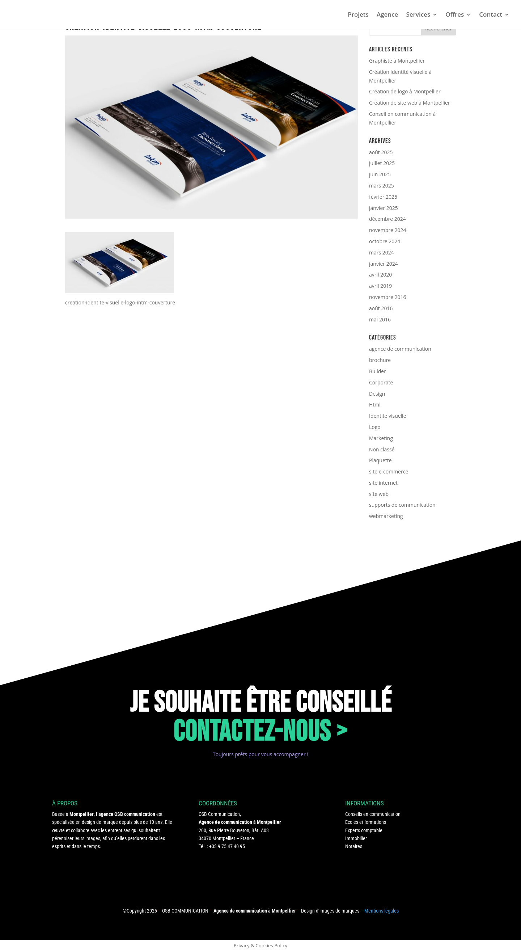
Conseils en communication (373, 814)
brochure (380, 360)
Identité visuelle (387, 415)
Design (377, 393)
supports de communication (402, 504)
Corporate (381, 382)
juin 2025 (380, 174)
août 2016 (381, 308)
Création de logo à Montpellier (405, 91)
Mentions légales (381, 911)
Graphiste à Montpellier (397, 60)
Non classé (381, 449)
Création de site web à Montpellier (409, 102)
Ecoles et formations (365, 822)
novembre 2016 (387, 297)
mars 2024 (381, 252)
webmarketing (386, 516)
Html (375, 404)
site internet (383, 482)
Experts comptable (363, 830)
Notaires (353, 846)
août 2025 (381, 152)
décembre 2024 (387, 218)
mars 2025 (381, 185)
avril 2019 (380, 285)
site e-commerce (388, 471)
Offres (454, 15)
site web (379, 493)
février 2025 (383, 196)
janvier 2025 (383, 208)
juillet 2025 (382, 163)
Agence (387, 15)
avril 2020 (380, 274)
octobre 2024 (384, 241)
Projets (358, 15)
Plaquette (380, 460)
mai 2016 (380, 319)
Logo (375, 427)
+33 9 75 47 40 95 (227, 846)
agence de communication (400, 348)
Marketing (381, 438)
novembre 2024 (387, 230)
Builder (377, 371)
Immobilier (356, 838)
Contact (490, 15)
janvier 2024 (383, 263)
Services (418, 15)
